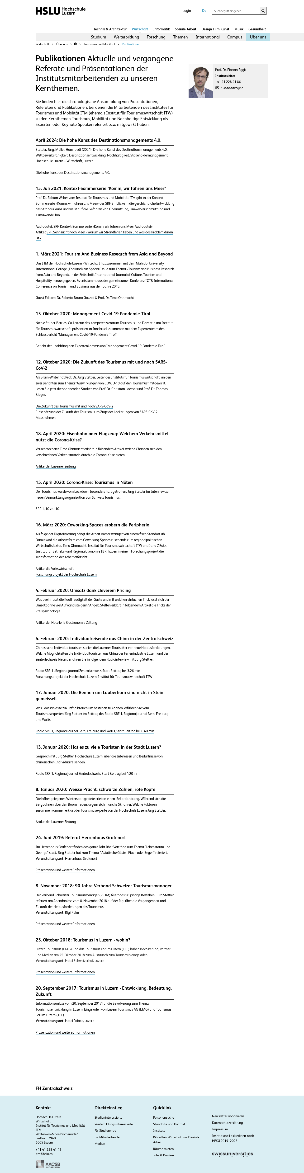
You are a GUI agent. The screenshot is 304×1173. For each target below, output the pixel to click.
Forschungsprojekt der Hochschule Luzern (66, 574)
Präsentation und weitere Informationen (65, 870)
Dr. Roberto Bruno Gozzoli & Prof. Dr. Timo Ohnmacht (95, 298)
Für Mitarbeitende (107, 1137)
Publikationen (131, 44)
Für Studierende (105, 1130)
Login (187, 11)
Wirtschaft (140, 29)
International (207, 36)
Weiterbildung (126, 36)
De (204, 11)
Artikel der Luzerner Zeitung (56, 466)
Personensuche (163, 1117)
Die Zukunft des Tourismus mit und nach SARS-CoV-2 (74, 406)
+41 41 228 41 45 (48, 1149)
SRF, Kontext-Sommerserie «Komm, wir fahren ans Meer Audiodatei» (103, 226)
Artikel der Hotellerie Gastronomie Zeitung (66, 622)
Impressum (220, 1129)
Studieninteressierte (108, 1117)
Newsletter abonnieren (228, 1116)
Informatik (161, 29)
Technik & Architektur (110, 29)
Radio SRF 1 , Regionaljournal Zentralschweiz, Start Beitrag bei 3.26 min (88, 671)
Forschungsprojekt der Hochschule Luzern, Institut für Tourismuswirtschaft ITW (94, 677)
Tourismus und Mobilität (99, 44)
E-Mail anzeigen (232, 88)
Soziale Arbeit (185, 29)
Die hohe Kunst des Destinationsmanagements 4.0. (73, 173)
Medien (100, 1143)
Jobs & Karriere (163, 1155)
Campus (234, 36)
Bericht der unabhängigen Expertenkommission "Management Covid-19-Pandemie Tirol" (100, 346)
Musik (238, 29)
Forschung (156, 36)
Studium (98, 36)
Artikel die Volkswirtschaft (55, 569)
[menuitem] (98, 37)
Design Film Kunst (215, 29)
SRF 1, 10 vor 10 (47, 509)
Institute (159, 1130)
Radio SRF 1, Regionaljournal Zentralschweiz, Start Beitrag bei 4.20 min (87, 774)
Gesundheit (257, 29)
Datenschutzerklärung (227, 1123)
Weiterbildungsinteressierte (114, 1124)
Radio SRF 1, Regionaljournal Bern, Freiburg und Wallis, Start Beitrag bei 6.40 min (95, 731)
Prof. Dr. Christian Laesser (118, 389)
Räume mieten (163, 1149)
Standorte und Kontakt (169, 1124)
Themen (180, 36)
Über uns (258, 36)
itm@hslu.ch (44, 1154)
